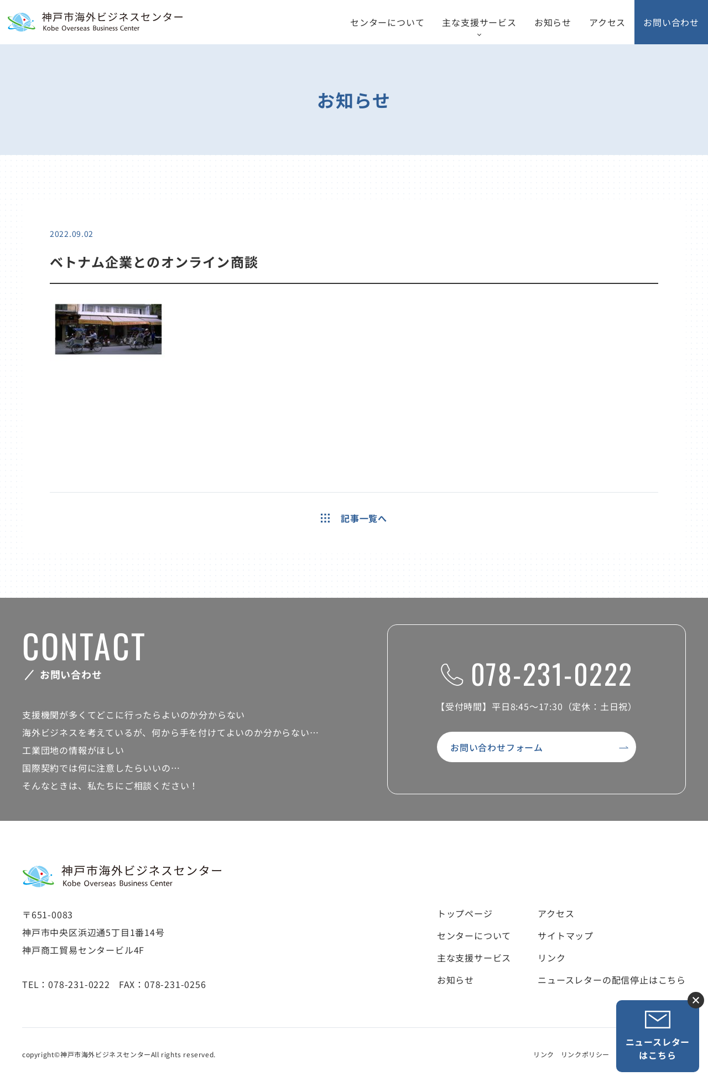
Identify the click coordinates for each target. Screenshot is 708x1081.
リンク (551, 957)
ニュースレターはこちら (658, 1036)
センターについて (387, 22)
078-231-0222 (536, 673)
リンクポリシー (585, 1054)
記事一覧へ (354, 518)
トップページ (465, 913)
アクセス (607, 22)
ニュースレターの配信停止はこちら (612, 979)
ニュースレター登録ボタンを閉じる (696, 1000)
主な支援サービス (479, 22)
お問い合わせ (671, 22)
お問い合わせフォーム (496, 747)
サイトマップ (566, 935)
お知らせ (552, 22)
